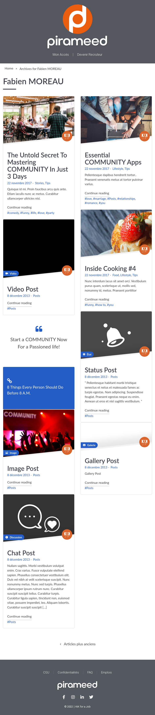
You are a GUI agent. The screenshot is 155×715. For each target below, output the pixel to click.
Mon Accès (61, 55)
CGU (46, 672)
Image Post (23, 468)
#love (41, 213)
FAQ (90, 672)
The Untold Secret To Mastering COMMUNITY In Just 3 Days (37, 165)
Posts (36, 296)
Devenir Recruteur (89, 55)
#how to (100, 305)
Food (116, 275)
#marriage (99, 198)
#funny (24, 213)
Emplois (106, 672)
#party (50, 213)
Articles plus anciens (80, 644)
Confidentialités (68, 672)
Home (9, 68)
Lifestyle (118, 168)
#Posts (111, 198)
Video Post (22, 289)
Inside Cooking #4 (110, 268)
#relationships (126, 198)
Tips (47, 183)
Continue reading (19, 206)
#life (33, 213)
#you (102, 203)
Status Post (101, 370)
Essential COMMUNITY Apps (113, 158)
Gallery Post (102, 461)
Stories (39, 183)
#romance (91, 203)
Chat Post (21, 553)
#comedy (13, 213)
